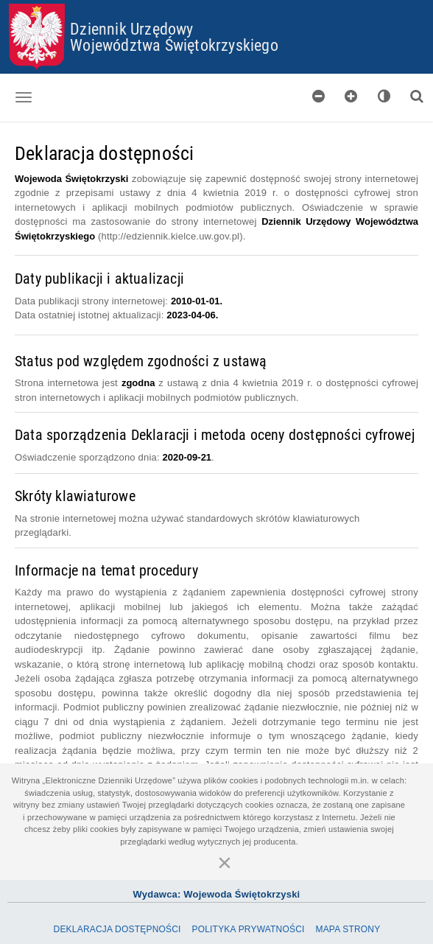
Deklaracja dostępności (117, 929)
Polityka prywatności (247, 929)
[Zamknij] (224, 862)
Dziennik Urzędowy (131, 28)
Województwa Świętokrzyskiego (174, 44)
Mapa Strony (347, 929)
